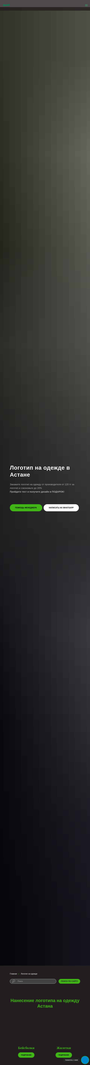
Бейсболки (26, 1048)
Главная (13, 974)
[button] (26, 507)
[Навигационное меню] (86, 5)
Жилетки (64, 1048)
